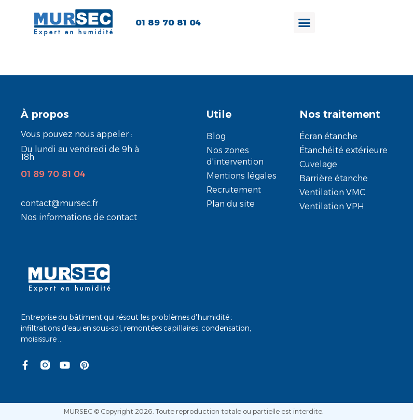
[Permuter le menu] (304, 22)
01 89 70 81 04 (53, 174)
